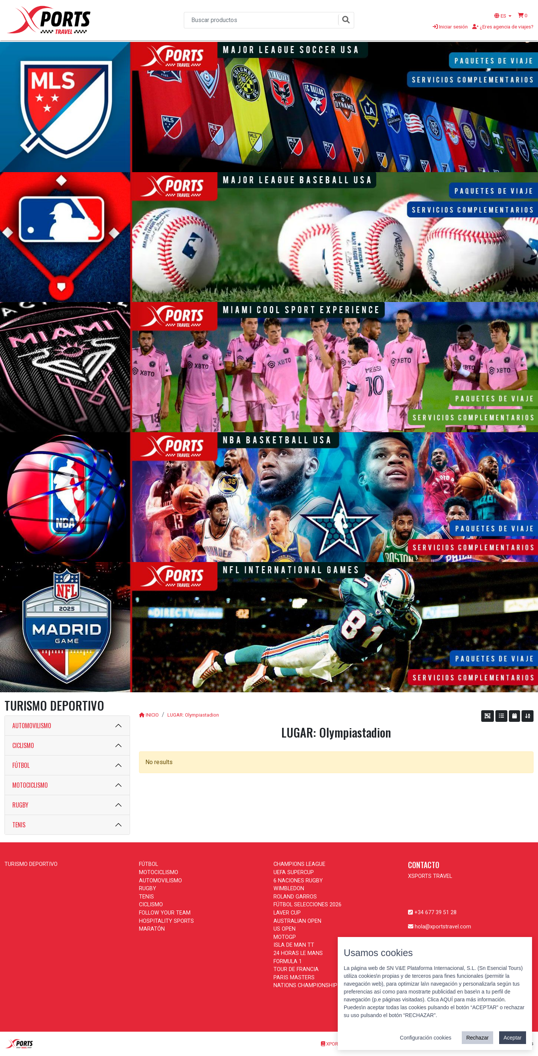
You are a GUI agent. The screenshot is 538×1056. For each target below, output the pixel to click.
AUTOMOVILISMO (31, 725)
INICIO (152, 715)
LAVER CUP (287, 913)
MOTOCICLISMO (30, 785)
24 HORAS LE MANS (298, 953)
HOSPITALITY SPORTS (166, 921)
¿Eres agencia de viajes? (503, 27)
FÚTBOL (21, 765)
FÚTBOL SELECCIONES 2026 (307, 904)
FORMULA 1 (287, 961)
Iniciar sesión (450, 27)
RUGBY (20, 804)
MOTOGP (284, 937)
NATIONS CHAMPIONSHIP (305, 985)
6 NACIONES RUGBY (298, 881)
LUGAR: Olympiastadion (193, 715)
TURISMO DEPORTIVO (31, 864)
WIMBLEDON (288, 888)
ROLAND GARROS (295, 897)
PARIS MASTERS (294, 977)
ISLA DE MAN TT (293, 945)
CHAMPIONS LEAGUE (299, 864)
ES (500, 16)
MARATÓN (152, 929)
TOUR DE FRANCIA (296, 969)
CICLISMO (23, 745)
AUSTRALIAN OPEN (297, 921)
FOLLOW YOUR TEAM (165, 913)
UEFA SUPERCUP (293, 872)
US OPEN (284, 929)
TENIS (18, 824)
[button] (523, 15)
